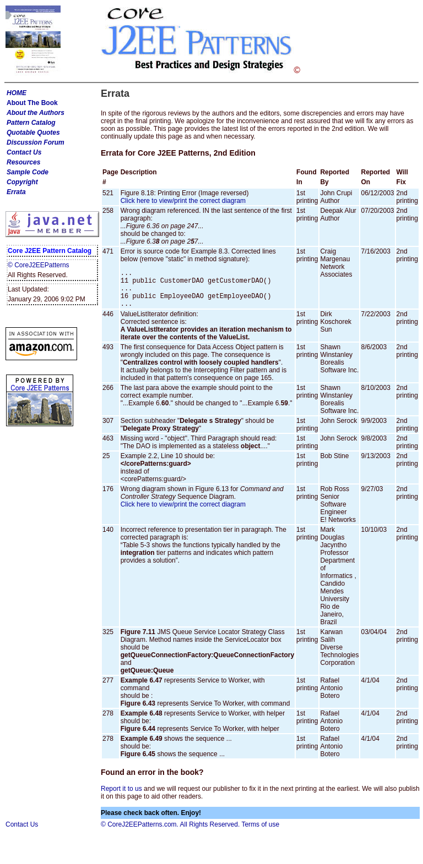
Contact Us (24, 152)
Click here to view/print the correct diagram (183, 201)
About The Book (32, 103)
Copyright (22, 182)
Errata (16, 192)
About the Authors (35, 113)
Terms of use (260, 833)
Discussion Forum (35, 142)
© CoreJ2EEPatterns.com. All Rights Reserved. (170, 833)
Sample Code (27, 172)
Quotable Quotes (33, 132)
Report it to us (122, 797)
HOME (16, 93)
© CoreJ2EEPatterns (38, 265)
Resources (23, 162)
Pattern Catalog (31, 122)
